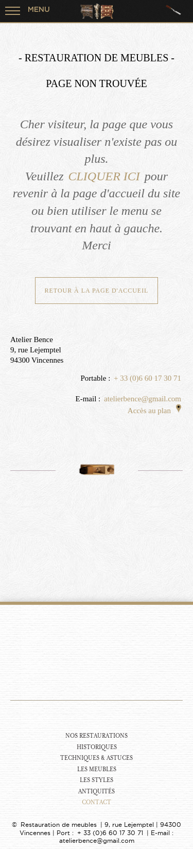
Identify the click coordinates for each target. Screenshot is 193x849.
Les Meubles (96, 769)
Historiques (97, 747)
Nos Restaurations (96, 736)
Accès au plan (154, 410)
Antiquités (96, 791)
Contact (96, 802)
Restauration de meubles (59, 824)
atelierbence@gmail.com (142, 399)
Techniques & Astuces (96, 758)
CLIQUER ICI (103, 176)
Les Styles (96, 780)
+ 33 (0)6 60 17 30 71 (147, 378)
